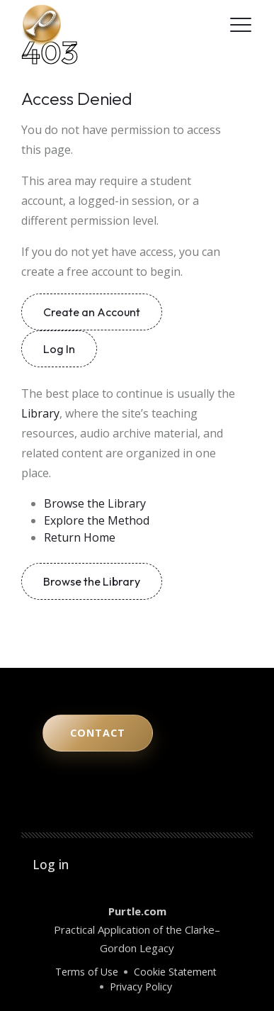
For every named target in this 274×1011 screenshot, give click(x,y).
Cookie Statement (175, 971)
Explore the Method (96, 520)
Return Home (79, 537)
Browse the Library (95, 503)
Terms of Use (86, 971)
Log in (51, 864)
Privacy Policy (141, 986)
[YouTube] (153, 25)
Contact (97, 732)
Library (40, 413)
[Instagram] (172, 25)
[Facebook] (210, 25)
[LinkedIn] (191, 25)
